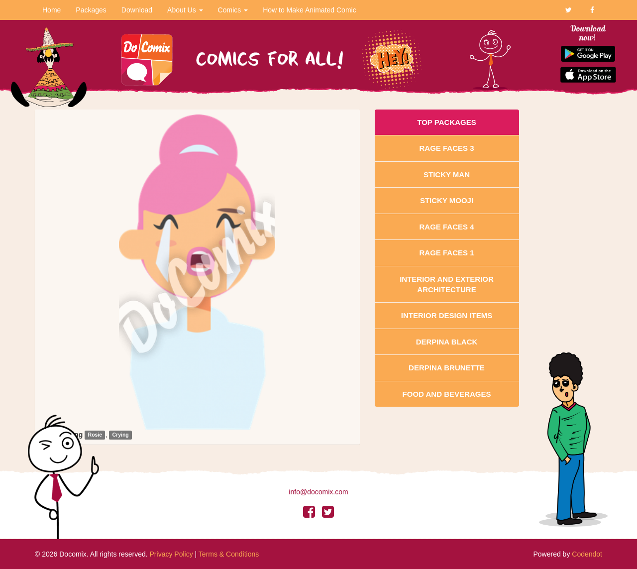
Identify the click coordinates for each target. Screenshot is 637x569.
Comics (233, 10)
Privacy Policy (171, 554)
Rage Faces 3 (446, 148)
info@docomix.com (318, 492)
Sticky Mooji (446, 200)
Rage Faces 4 (446, 227)
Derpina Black (447, 342)
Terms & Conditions (229, 554)
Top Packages (446, 122)
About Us (185, 10)
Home (51, 10)
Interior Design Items (446, 315)
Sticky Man (447, 174)
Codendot (587, 554)
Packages (91, 10)
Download (136, 10)
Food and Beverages (447, 394)
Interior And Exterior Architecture (447, 284)
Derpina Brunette (447, 367)
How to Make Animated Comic (309, 10)
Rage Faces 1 (446, 252)
